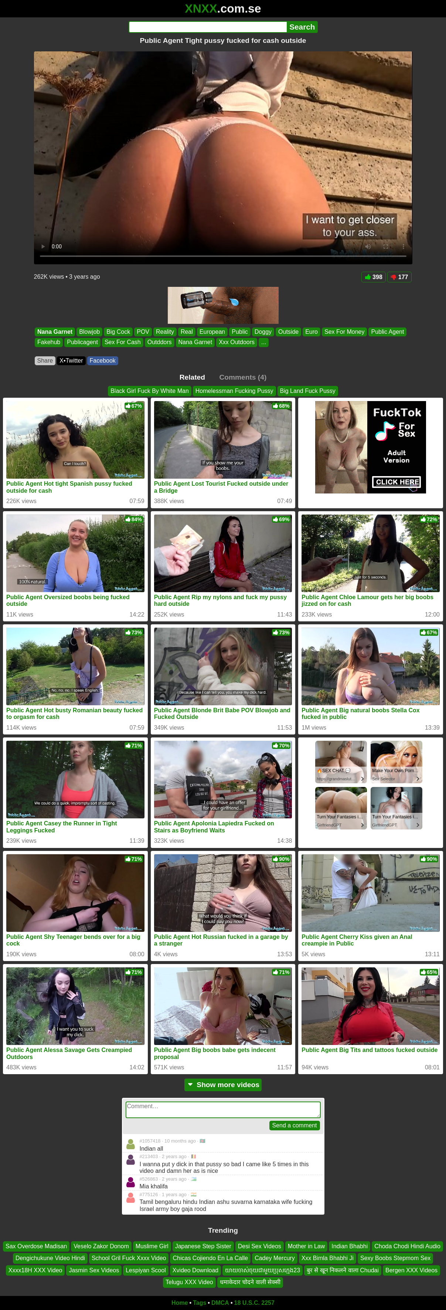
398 (373, 277)
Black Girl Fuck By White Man (149, 391)
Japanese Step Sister (203, 1246)
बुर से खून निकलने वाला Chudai (343, 1270)
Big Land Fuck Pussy (308, 391)
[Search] (208, 27)
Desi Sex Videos (259, 1246)
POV (143, 332)
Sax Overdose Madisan (36, 1246)
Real (186, 332)
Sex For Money (344, 332)
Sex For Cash (122, 342)
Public (240, 332)
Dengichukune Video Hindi (50, 1258)
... (263, 342)
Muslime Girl (152, 1246)
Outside (288, 332)
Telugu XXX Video (189, 1282)
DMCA (220, 1303)
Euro (311, 332)
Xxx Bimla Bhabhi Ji (328, 1258)
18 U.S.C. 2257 (254, 1303)
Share (45, 360)
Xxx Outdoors (237, 342)
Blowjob (89, 332)
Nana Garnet (54, 332)
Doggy (262, 332)
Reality (165, 332)
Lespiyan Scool (146, 1270)
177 (399, 277)
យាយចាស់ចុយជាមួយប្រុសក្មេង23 (262, 1270)
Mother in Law (306, 1246)
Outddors (159, 342)
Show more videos (223, 1085)
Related (192, 377)
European (212, 332)
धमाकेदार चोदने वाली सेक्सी (250, 1282)
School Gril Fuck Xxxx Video (129, 1258)
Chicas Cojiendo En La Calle (210, 1258)
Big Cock (118, 332)
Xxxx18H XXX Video (35, 1270)
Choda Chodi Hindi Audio (407, 1246)
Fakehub (48, 342)
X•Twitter (71, 360)
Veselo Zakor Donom (101, 1246)
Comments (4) (242, 377)
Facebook (103, 360)
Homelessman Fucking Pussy (234, 391)
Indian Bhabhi (349, 1246)
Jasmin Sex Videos (94, 1270)
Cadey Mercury (275, 1258)
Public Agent (387, 332)
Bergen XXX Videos (411, 1270)
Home (179, 1303)
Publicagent (82, 342)
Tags (199, 1303)
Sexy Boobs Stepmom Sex (395, 1258)
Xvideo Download (196, 1270)
